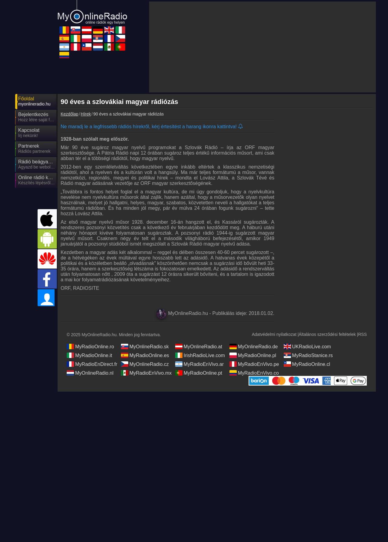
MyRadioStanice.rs (308, 355)
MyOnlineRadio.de (253, 346)
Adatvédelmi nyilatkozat (274, 334)
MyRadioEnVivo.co (254, 373)
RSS (362, 334)
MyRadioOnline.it (89, 355)
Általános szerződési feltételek (327, 334)
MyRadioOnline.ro (90, 346)
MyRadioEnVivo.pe (254, 364)
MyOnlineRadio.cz (145, 364)
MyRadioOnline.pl (252, 355)
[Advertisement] (262, 47)
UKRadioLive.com (307, 346)
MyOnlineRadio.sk (145, 346)
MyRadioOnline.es (145, 355)
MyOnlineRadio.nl (90, 373)
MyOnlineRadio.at (198, 346)
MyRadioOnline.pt (198, 373)
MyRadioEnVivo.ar (199, 364)
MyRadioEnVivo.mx (146, 373)
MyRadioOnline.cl (307, 364)
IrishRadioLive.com (200, 355)
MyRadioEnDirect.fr (92, 364)
